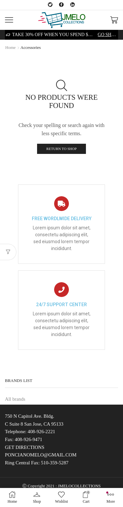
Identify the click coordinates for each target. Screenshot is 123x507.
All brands (15, 399)
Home (10, 47)
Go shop (107, 34)
